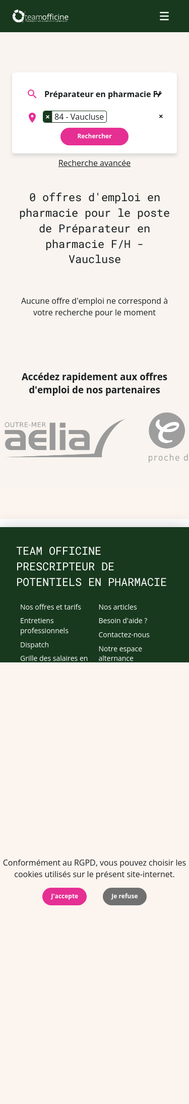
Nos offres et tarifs (50, 607)
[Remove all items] (161, 115)
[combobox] (94, 118)
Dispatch (34, 644)
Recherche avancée (94, 162)
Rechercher (94, 136)
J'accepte (64, 896)
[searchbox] (112, 118)
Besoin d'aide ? (123, 620)
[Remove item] (47, 116)
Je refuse (124, 896)
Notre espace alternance (121, 653)
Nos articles (118, 607)
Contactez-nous (124, 634)
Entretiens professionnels (44, 625)
